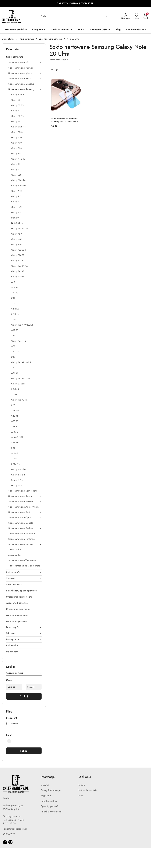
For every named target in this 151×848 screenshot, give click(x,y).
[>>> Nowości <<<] (136, 30)
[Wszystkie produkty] (16, 30)
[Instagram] (10, 842)
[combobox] (64, 69)
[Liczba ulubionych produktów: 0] (136, 16)
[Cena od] (14, 687)
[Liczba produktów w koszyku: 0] (145, 16)
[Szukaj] (40, 673)
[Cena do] (34, 687)
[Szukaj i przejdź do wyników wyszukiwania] (106, 16)
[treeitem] (24, 57)
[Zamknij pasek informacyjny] (148, 3)
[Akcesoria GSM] (100, 30)
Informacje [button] (48, 777)
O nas (81, 785)
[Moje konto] (126, 16)
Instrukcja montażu (87, 790)
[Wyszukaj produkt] (74, 16)
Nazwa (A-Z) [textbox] (54, 69)
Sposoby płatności (50, 806)
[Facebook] (5, 842)
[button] (39, 30)
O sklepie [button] (84, 777)
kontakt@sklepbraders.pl (15, 828)
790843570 (9, 834)
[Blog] (118, 30)
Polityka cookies (49, 801)
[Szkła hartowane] (61, 30)
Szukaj (24, 696)
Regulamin (46, 795)
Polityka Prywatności (51, 811)
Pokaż (24, 751)
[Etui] (81, 30)
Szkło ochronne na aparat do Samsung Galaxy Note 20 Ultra (65, 120)
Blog (80, 795)
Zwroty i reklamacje (51, 790)
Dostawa (45, 785)
